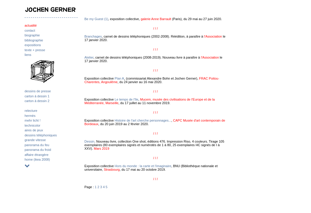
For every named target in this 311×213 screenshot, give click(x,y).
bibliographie (34, 40)
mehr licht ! (33, 120)
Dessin (89, 141)
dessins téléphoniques (41, 135)
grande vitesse (35, 140)
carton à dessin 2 (37, 101)
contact (30, 30)
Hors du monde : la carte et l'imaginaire (143, 166)
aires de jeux (34, 130)
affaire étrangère (37, 154)
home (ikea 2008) (37, 159)
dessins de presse (38, 91)
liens (28, 55)
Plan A (119, 78)
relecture (31, 110)
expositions (33, 45)
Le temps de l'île (126, 99)
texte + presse (35, 50)
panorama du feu (37, 145)
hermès (30, 115)
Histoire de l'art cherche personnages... (143, 120)
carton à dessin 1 (37, 96)
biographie (32, 35)
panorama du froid (38, 149)
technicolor (32, 125)
